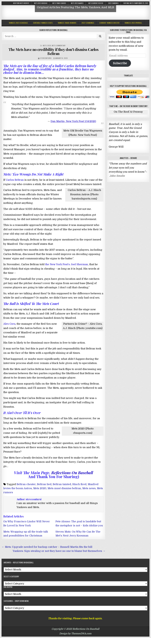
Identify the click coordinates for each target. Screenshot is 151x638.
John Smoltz (117, 175)
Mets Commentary (58, 45)
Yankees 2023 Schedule (18, 22)
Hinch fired (79, 484)
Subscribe (120, 63)
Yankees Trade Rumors (67, 22)
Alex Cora (9, 323)
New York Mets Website (21, 3)
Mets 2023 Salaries (77, 3)
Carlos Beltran (15, 179)
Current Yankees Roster (109, 22)
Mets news (89, 488)
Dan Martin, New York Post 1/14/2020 (73, 121)
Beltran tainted (62, 484)
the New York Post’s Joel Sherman (66, 264)
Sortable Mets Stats (130, 3)
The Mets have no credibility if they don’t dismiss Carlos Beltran (54, 51)
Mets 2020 (47, 45)
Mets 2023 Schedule (40, 3)
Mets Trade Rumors (59, 3)
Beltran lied (44, 484)
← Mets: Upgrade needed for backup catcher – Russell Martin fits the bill (47, 547)
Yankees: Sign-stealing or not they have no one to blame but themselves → (59, 551)
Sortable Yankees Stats (43, 22)
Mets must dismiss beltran (64, 488)
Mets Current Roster (95, 3)
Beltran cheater (26, 484)
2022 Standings (113, 3)
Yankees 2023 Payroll (133, 22)
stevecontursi (45, 58)
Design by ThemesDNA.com (75, 633)
